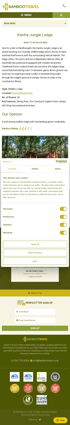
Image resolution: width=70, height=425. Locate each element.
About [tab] (57, 169)
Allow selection (35, 253)
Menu (28, 15)
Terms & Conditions (29, 415)
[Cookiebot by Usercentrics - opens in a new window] (56, 161)
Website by (35, 420)
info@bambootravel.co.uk (45, 360)
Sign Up (35, 328)
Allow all (35, 244)
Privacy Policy (44, 415)
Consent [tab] (12, 169)
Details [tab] (35, 169)
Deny (35, 261)
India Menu (10, 23)
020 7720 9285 (21, 360)
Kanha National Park (22, 93)
